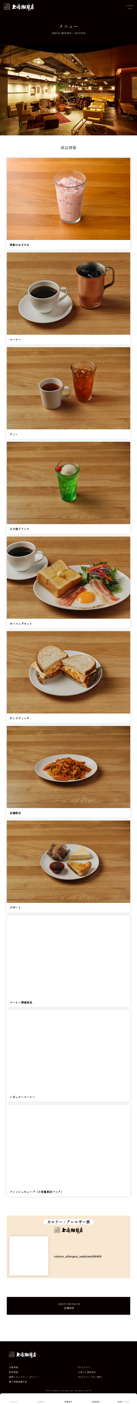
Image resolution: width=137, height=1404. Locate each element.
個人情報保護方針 (18, 1387)
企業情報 (13, 1372)
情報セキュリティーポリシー (24, 1382)
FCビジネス (84, 1372)
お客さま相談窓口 (87, 1377)
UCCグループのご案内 (90, 1382)
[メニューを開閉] (130, 7)
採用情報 (13, 1377)
